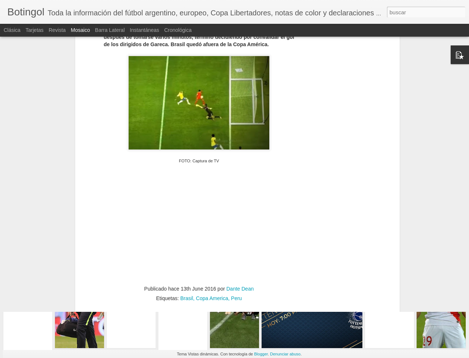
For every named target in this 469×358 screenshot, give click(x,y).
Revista (57, 30)
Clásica (12, 30)
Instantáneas (144, 30)
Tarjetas (35, 30)
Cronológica (178, 30)
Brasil (186, 227)
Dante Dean (240, 218)
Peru (236, 227)
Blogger (261, 354)
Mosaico (80, 30)
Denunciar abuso (285, 354)
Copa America (212, 227)
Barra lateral (110, 30)
